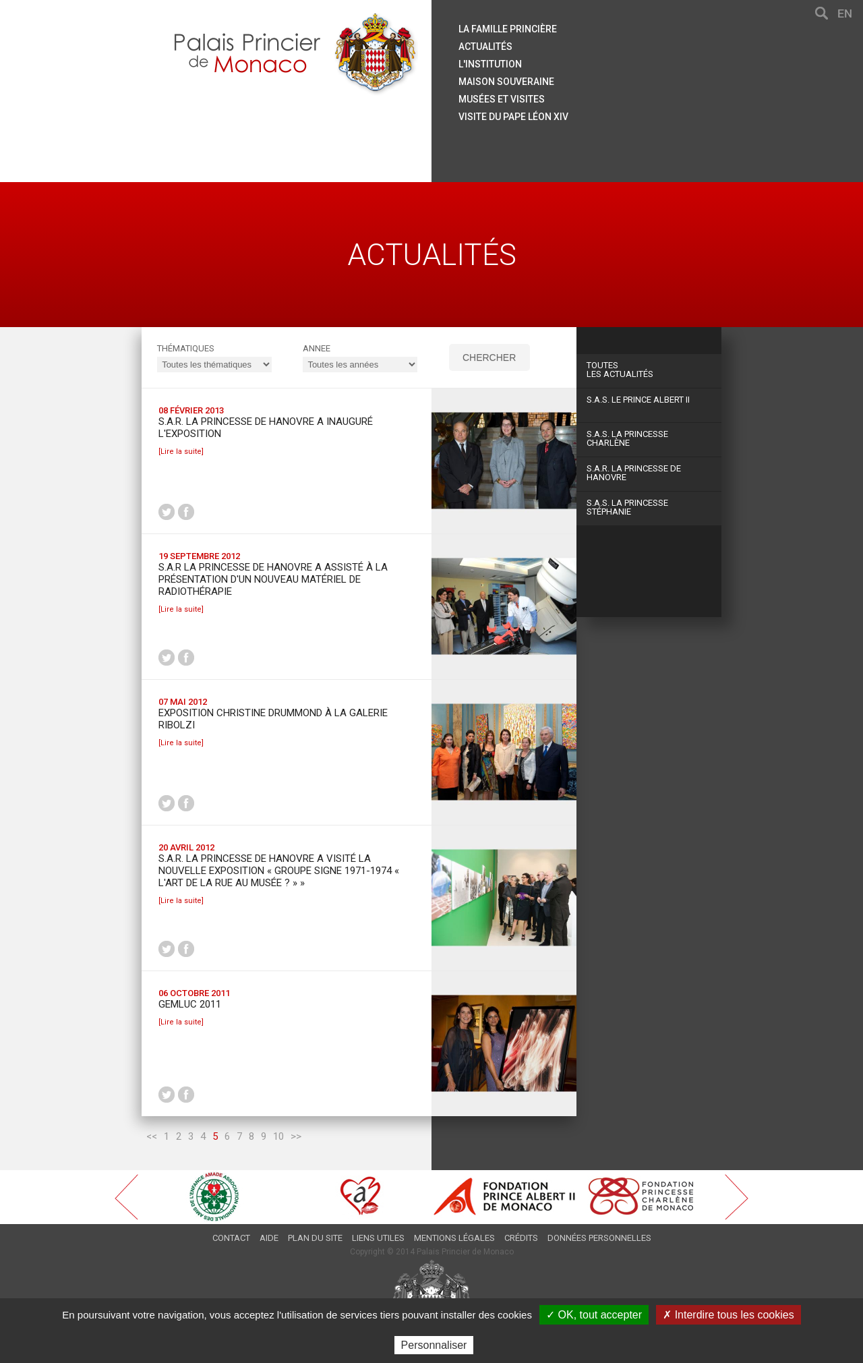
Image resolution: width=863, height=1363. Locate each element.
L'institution (490, 64)
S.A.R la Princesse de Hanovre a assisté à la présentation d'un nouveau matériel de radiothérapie (273, 579)
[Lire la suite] (181, 451)
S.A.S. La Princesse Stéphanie (627, 507)
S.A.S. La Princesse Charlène (627, 438)
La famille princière (507, 29)
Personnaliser (434, 1345)
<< (151, 1136)
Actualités (485, 46)
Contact (231, 1238)
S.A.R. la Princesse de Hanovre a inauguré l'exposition (265, 427)
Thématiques (185, 348)
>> (296, 1136)
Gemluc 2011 (189, 1004)
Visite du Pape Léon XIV (513, 116)
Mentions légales (454, 1238)
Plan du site (315, 1238)
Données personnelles (599, 1238)
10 (278, 1136)
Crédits (521, 1238)
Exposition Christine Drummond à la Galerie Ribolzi (273, 719)
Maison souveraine (506, 81)
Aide (269, 1238)
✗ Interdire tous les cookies (728, 1315)
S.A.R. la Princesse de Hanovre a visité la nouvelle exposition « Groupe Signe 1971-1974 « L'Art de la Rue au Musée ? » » (278, 870)
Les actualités (649, 369)
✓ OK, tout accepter (594, 1315)
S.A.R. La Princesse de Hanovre (634, 472)
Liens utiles (378, 1238)
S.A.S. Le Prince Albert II (638, 400)
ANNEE (316, 348)
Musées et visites (501, 99)
